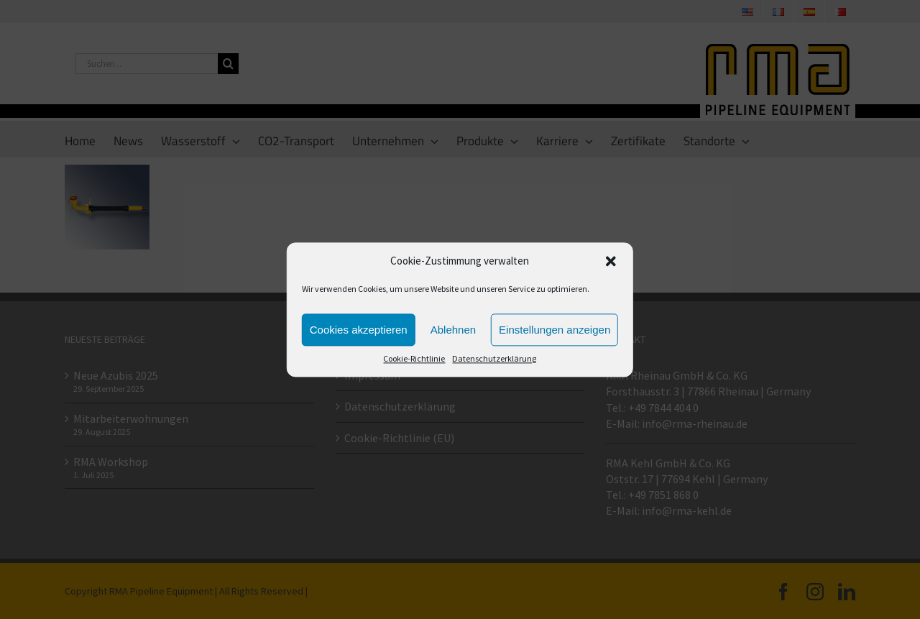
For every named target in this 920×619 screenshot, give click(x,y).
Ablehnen (453, 330)
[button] (611, 261)
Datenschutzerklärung (494, 359)
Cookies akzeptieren (359, 330)
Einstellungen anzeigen (554, 330)
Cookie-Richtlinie (414, 359)
